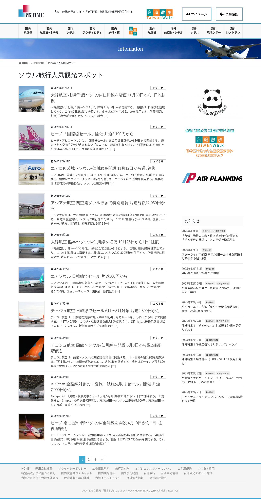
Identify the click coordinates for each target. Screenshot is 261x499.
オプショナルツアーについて (153, 468)
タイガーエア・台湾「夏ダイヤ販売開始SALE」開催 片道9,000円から (212, 309)
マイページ (196, 14)
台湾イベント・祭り (108, 478)
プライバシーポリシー (72, 468)
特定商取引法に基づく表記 (38, 473)
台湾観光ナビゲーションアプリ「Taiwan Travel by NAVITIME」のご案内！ (212, 380)
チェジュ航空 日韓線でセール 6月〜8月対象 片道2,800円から (105, 310)
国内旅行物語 (129, 473)
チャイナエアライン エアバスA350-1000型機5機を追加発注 (212, 399)
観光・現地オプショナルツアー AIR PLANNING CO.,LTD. (126, 490)
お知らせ (158, 88)
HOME (25, 468)
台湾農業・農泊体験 (77, 478)
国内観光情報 (223, 321)
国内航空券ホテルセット (76, 473)
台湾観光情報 (219, 230)
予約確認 (229, 14)
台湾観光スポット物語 (198, 473)
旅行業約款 (122, 468)
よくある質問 (206, 468)
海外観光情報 (135, 478)
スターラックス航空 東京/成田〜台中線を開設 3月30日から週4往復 (212, 256)
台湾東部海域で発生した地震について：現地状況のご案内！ (211, 290)
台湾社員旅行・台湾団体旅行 (39, 478)
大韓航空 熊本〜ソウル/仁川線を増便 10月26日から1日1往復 (105, 242)
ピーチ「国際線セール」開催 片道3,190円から (92, 134)
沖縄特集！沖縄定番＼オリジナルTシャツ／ (209, 344)
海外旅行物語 (158, 478)
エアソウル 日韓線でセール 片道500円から (89, 276)
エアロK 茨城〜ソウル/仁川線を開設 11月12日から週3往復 (103, 168)
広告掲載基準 (100, 468)
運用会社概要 (43, 468)
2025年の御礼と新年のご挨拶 (200, 273)
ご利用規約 (185, 468)
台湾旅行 (149, 473)
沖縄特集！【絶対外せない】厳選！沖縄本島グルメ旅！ (211, 327)
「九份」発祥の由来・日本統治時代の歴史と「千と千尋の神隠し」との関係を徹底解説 (210, 238)
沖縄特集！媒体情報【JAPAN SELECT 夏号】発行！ (211, 361)
